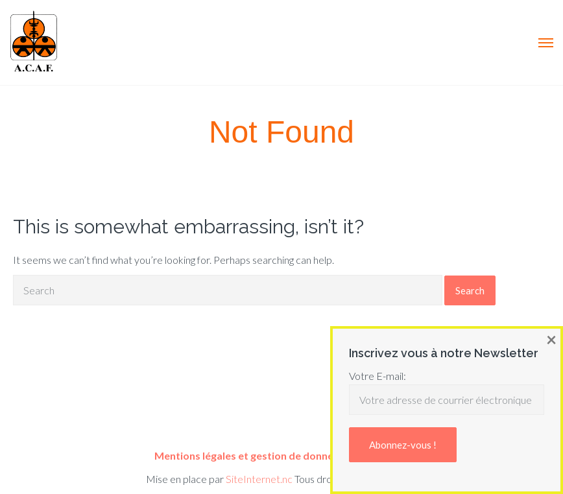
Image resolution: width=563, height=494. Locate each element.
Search (470, 290)
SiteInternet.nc (259, 479)
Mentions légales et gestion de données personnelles (281, 455)
